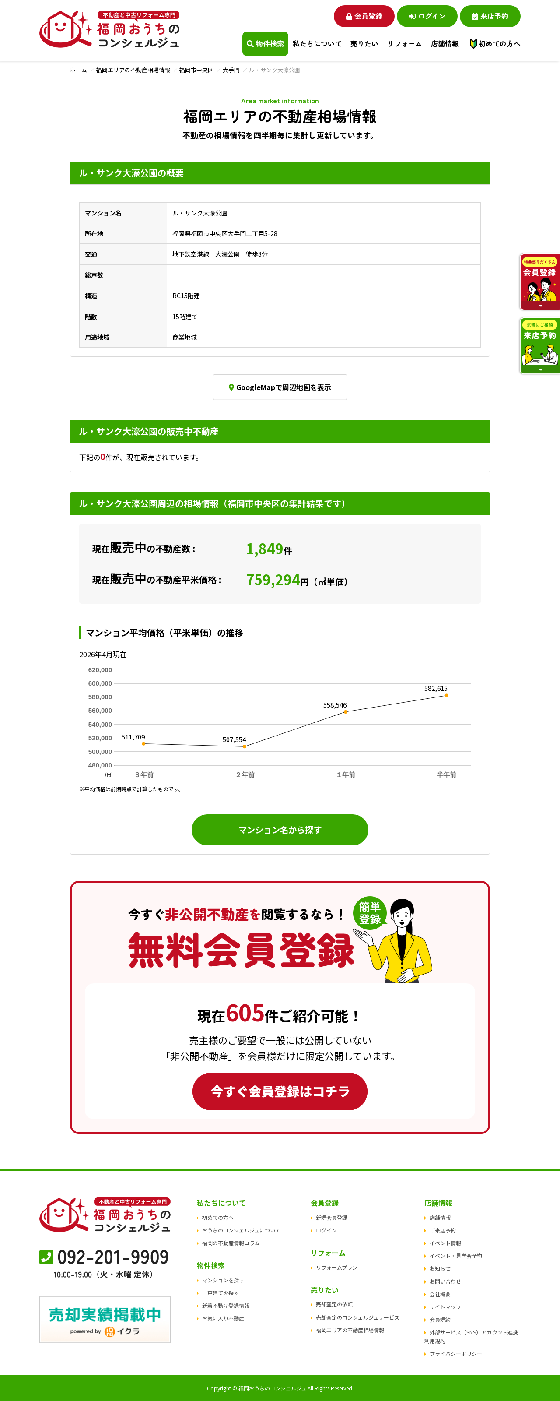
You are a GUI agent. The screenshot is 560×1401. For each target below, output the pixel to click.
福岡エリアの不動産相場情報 (133, 70)
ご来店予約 (443, 1230)
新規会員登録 (331, 1217)
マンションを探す (223, 1280)
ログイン (426, 16)
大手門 (231, 70)
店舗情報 (440, 1217)
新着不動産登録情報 (225, 1305)
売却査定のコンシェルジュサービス (357, 1317)
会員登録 (363, 16)
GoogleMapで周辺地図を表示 (280, 387)
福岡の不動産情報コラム (231, 1242)
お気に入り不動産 (223, 1318)
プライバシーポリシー (456, 1353)
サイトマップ (445, 1306)
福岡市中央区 (196, 70)
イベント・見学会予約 (456, 1255)
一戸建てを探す (220, 1292)
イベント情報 (445, 1242)
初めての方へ (500, 43)
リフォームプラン (336, 1267)
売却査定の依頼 (334, 1304)
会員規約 (440, 1319)
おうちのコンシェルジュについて (241, 1230)
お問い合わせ (445, 1281)
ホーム (78, 70)
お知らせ (440, 1268)
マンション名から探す (280, 830)
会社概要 (440, 1294)
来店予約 (490, 16)
